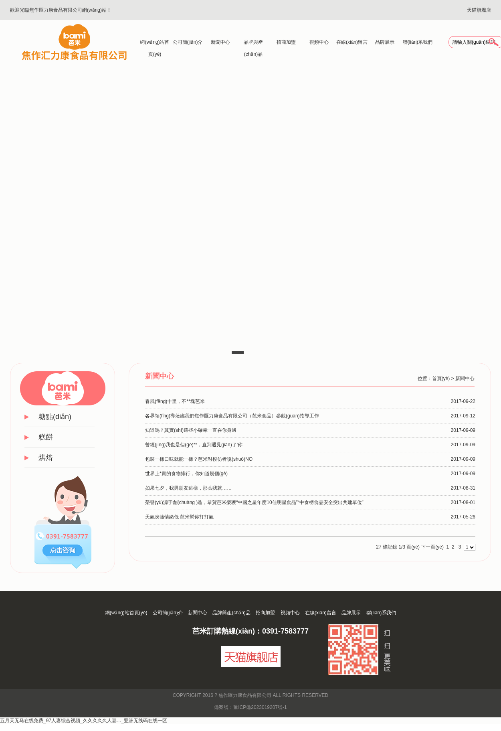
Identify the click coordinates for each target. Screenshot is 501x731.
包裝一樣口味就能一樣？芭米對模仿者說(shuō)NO (199, 459)
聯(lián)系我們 (418, 42)
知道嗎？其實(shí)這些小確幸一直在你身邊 (190, 430)
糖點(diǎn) (54, 417)
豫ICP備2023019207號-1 (260, 707)
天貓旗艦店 (479, 10)
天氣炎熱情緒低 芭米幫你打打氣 (179, 517)
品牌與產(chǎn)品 (253, 43)
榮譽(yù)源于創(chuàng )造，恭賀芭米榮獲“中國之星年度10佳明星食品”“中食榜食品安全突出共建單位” (254, 502)
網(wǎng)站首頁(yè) (154, 43)
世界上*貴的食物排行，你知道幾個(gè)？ (186, 473)
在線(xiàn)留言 (352, 42)
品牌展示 (384, 42)
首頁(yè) (441, 378)
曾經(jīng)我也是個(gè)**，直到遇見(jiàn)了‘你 (193, 445)
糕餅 (45, 437)
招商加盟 (286, 42)
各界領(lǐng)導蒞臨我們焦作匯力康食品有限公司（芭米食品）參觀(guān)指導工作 (232, 416)
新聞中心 (220, 42)
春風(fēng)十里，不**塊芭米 (175, 401)
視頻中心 (319, 42)
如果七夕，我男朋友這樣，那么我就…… (188, 488)
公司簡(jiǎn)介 (188, 42)
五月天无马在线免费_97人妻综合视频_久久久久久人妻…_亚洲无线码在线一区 (83, 720)
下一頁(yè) (432, 547)
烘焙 (45, 458)
